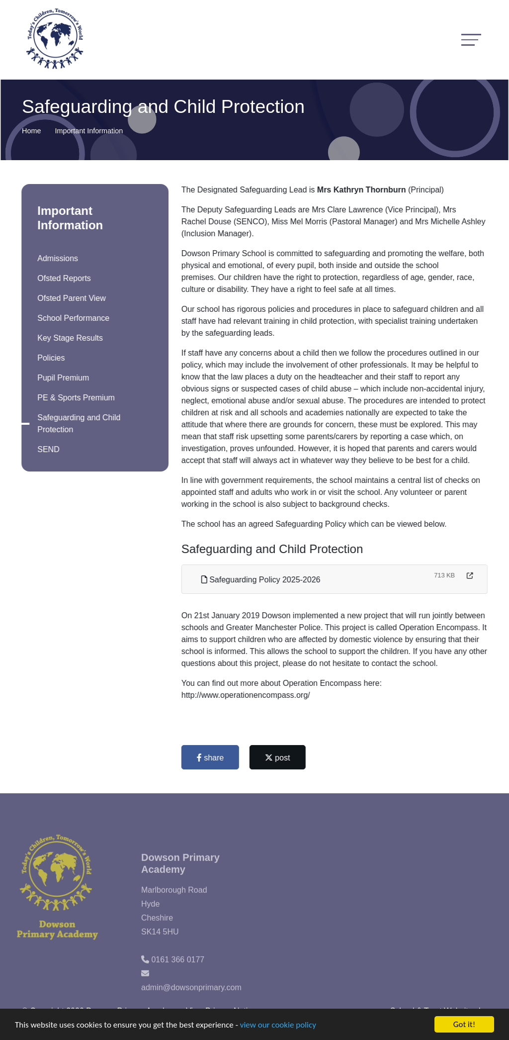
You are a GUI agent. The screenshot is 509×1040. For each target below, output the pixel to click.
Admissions (56, 258)
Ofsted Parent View (70, 298)
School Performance (72, 318)
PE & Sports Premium (75, 397)
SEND (47, 449)
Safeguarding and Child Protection (77, 423)
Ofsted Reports (63, 278)
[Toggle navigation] (471, 39)
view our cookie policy (278, 1025)
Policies (50, 358)
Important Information (89, 131)
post (278, 758)
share (211, 758)
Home (31, 131)
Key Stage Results (69, 338)
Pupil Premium (62, 378)
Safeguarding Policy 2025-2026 (262, 579)
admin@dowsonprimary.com (191, 997)
